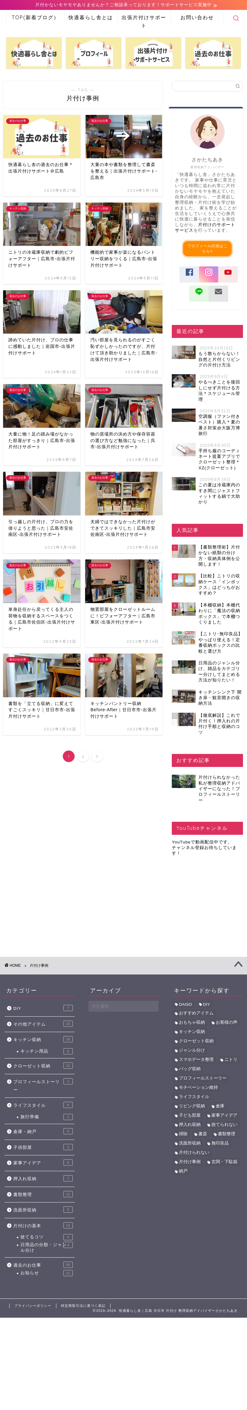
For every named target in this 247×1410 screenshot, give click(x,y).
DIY (43, 1008)
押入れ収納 (43, 1179)
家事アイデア (43, 1163)
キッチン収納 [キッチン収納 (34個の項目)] (192, 1032)
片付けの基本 (43, 1226)
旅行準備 (46, 1117)
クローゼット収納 (43, 1066)
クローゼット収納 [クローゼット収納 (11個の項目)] (196, 1041)
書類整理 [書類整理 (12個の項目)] (226, 1134)
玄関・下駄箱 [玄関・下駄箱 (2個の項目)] (224, 1162)
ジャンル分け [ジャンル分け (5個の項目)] (192, 1050)
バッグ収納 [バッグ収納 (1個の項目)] (190, 1069)
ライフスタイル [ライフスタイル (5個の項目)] (194, 1097)
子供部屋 (43, 1147)
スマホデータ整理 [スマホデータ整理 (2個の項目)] (196, 1060)
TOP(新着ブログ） (35, 18)
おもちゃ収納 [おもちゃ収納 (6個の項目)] (192, 1022)
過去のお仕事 (43, 1265)
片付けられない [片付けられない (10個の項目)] (194, 1152)
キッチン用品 (46, 1052)
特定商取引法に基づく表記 (83, 1306)
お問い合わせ (197, 18)
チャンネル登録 (188, 848)
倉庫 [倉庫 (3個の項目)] (220, 1106)
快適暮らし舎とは (90, 18)
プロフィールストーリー (43, 1086)
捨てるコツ (46, 1237)
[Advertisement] (206, 903)
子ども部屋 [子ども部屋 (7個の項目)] (190, 1115)
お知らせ (46, 1273)
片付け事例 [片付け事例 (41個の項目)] (190, 1162)
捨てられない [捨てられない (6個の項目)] (224, 1125)
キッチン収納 (43, 1039)
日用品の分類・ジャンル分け (46, 1247)
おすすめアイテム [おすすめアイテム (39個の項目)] (196, 1013)
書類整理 (43, 1194)
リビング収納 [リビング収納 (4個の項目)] (192, 1106)
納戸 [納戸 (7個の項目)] (183, 1171)
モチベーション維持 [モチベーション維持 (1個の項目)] (198, 1087)
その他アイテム (43, 1024)
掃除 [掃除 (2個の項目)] (183, 1134)
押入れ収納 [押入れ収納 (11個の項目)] (190, 1125)
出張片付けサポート (144, 20)
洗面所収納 (43, 1210)
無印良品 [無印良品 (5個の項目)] (220, 1143)
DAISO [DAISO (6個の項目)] (185, 1004)
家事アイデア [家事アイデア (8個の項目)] (224, 1115)
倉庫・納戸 (43, 1131)
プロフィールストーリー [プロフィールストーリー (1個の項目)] (203, 1078)
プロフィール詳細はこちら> (207, 249)
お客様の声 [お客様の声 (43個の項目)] (226, 1022)
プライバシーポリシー (32, 1306)
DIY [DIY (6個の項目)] (206, 1004)
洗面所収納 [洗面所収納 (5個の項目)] (190, 1143)
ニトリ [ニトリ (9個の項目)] (230, 1060)
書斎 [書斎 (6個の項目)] (202, 1134)
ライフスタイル (43, 1105)
